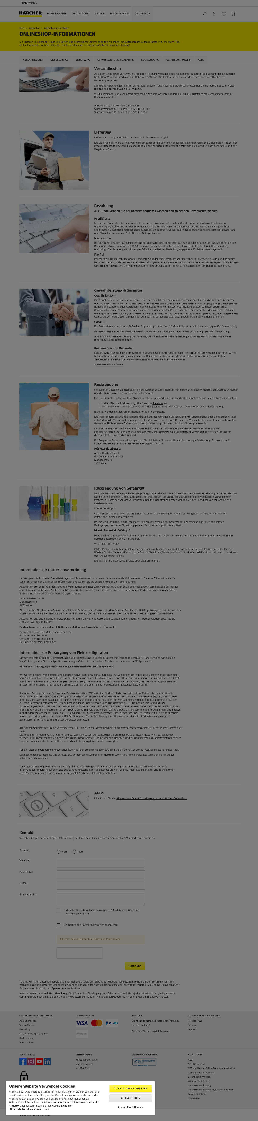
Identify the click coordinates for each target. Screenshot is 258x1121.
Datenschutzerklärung (23, 1109)
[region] (80, 1098)
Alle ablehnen (130, 1098)
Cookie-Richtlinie (62, 1106)
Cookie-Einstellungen (130, 1107)
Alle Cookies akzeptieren (130, 1089)
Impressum (43, 1109)
